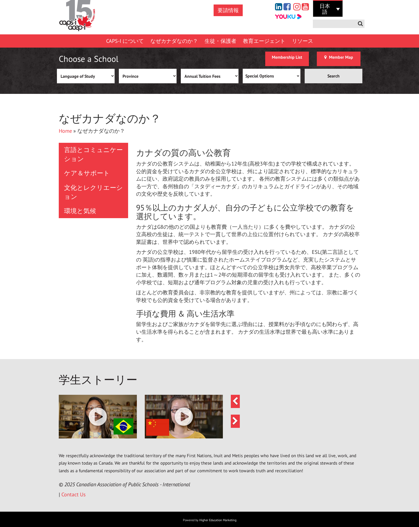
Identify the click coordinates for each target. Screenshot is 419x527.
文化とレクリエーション (93, 192)
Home (65, 130)
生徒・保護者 (220, 41)
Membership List (287, 57)
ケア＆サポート (87, 173)
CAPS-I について (125, 41)
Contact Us (73, 494)
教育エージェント (264, 41)
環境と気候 (80, 211)
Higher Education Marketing (217, 520)
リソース (302, 41)
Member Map (338, 57)
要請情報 (228, 10)
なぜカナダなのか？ (174, 41)
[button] (98, 416)
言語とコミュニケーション (93, 154)
